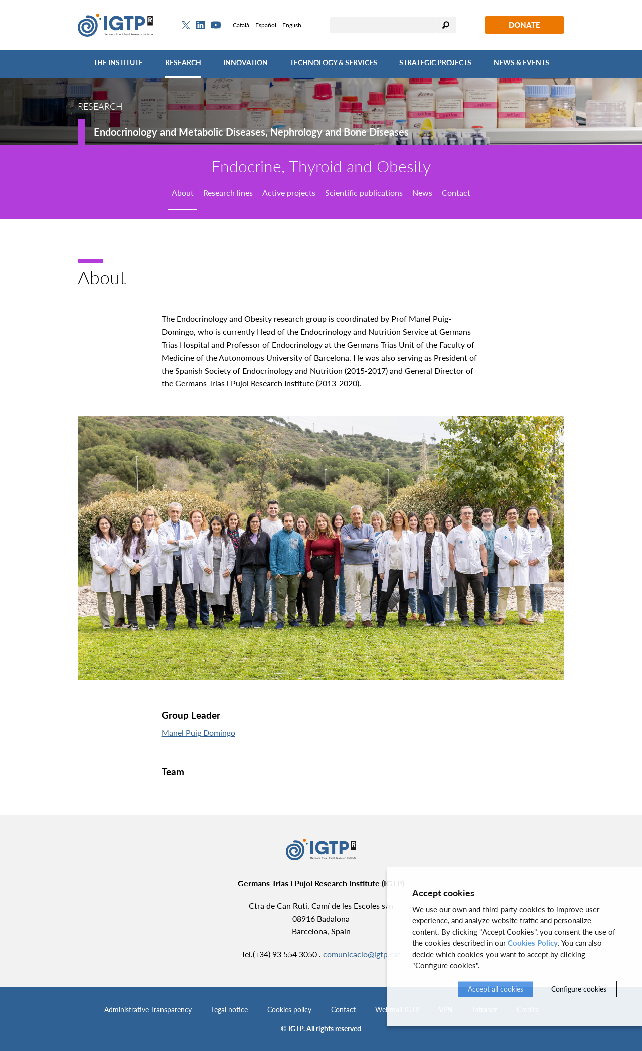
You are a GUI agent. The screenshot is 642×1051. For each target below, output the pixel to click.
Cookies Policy (533, 942)
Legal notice (229, 1009)
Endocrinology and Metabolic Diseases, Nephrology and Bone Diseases (251, 132)
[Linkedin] (200, 25)
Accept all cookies (495, 989)
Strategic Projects (435, 62)
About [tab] (183, 192)
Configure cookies (578, 989)
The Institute (118, 62)
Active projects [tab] (288, 192)
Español (265, 25)
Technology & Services (333, 62)
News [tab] (422, 192)
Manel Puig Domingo (198, 732)
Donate (524, 24)
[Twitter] (186, 25)
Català (241, 25)
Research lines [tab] (228, 192)
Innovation (245, 62)
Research (183, 62)
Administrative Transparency (148, 1009)
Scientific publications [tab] (364, 192)
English (291, 25)
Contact (343, 1009)
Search (446, 25)
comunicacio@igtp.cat (362, 954)
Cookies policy (289, 1009)
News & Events (521, 62)
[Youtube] (216, 25)
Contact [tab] (456, 192)
